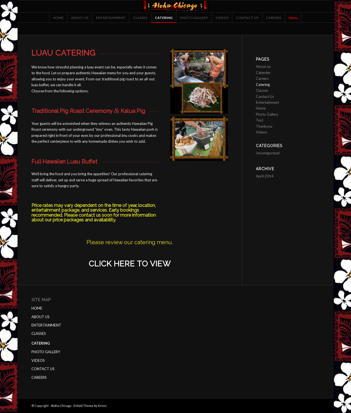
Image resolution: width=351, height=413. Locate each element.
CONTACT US (43, 369)
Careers (262, 78)
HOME (36, 308)
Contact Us (265, 96)
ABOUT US (40, 317)
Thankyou (264, 126)
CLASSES (38, 333)
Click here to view (130, 263)
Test (259, 120)
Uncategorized (268, 153)
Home (261, 108)
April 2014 (264, 176)
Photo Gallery (267, 114)
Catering (263, 84)
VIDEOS (38, 360)
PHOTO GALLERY (45, 352)
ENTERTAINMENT (46, 325)
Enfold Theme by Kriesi (90, 405)
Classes (262, 90)
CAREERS (39, 377)
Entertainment (267, 102)
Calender (263, 72)
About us (263, 66)
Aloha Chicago (61, 405)
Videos (261, 132)
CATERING (40, 343)
